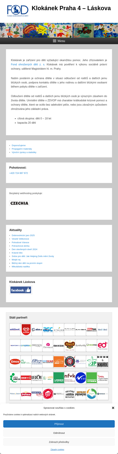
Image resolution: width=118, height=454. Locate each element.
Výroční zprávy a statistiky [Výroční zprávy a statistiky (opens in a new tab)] (24, 152)
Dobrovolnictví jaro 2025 (23, 235)
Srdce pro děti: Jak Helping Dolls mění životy (33, 256)
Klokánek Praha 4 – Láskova (71, 8)
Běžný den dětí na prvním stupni (27, 263)
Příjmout (59, 423)
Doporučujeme (19, 145)
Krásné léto (17, 253)
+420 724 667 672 (18, 173)
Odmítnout (59, 433)
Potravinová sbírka (20, 246)
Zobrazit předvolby (59, 442)
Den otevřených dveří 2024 (24, 249)
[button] (113, 408)
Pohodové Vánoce (20, 242)
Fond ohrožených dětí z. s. (28, 64)
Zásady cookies (57, 449)
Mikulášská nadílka (21, 266)
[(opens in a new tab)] (15, 335)
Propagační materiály (22, 149)
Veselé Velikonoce (20, 239)
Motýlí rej (16, 259)
